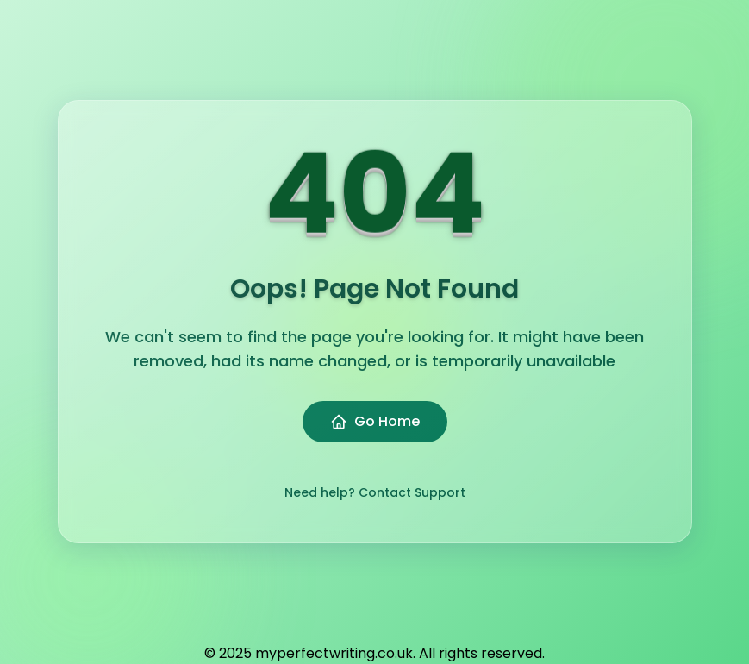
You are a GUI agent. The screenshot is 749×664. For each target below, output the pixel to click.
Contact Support (412, 492)
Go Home (375, 421)
